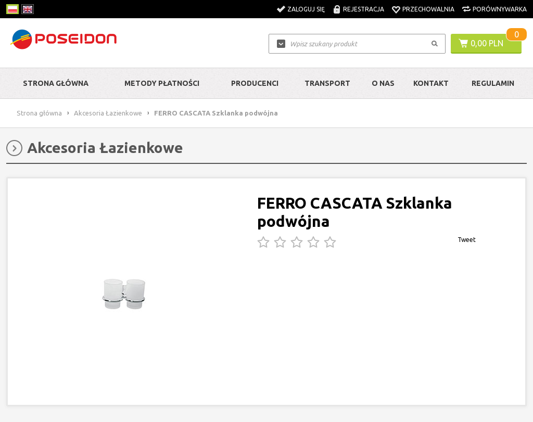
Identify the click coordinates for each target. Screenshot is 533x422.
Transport (327, 83)
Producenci (254, 83)
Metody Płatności (161, 83)
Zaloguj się (306, 9)
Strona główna (55, 83)
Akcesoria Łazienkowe (108, 113)
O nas (383, 83)
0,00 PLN (487, 43)
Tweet (467, 239)
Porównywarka (500, 9)
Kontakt (431, 83)
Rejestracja (363, 9)
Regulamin (493, 83)
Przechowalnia (428, 9)
